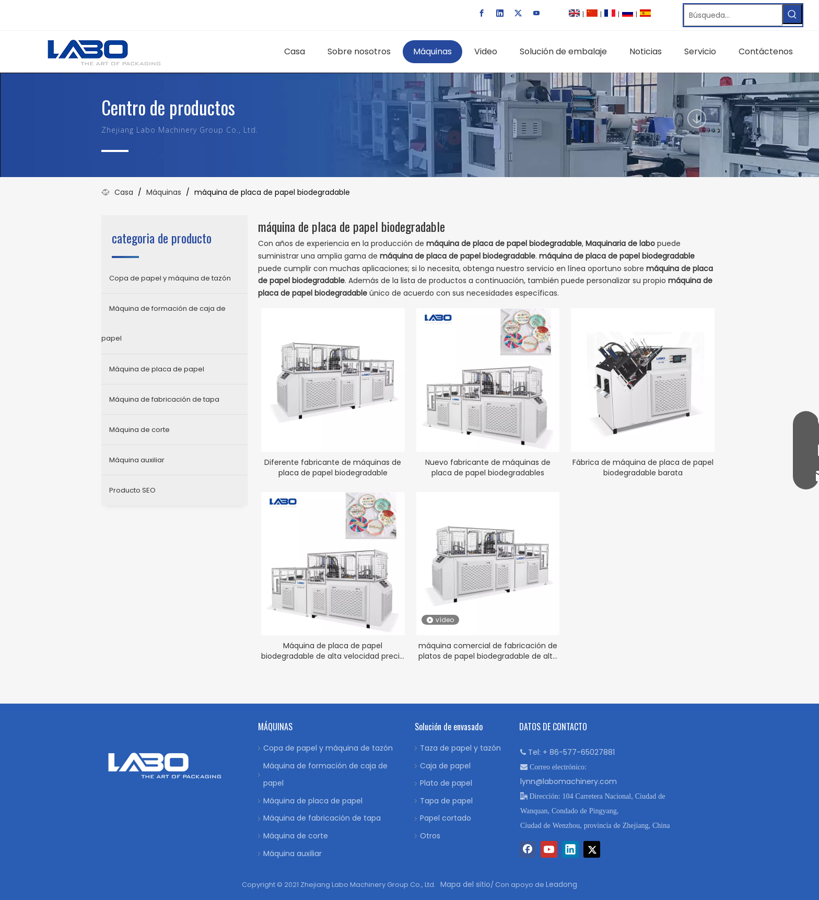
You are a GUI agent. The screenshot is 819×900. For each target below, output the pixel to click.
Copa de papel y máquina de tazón (170, 278)
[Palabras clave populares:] (792, 14)
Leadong (561, 884)
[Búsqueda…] (733, 15)
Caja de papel (445, 766)
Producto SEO (132, 490)
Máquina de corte (139, 430)
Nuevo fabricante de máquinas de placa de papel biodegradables (488, 467)
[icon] (696, 118)
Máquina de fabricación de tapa (164, 399)
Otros (430, 836)
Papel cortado (445, 818)
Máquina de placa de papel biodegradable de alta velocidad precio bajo (332, 650)
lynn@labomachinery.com (568, 781)
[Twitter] (518, 13)
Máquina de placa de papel (156, 369)
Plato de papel (446, 783)
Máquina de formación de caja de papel (163, 323)
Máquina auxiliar (137, 460)
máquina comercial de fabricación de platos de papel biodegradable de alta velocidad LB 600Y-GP (487, 650)
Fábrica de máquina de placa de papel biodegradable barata (642, 467)
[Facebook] (481, 13)
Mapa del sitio (465, 884)
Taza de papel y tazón (460, 748)
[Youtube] (536, 13)
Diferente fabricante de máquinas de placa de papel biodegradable (332, 467)
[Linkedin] (500, 13)
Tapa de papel (446, 801)
